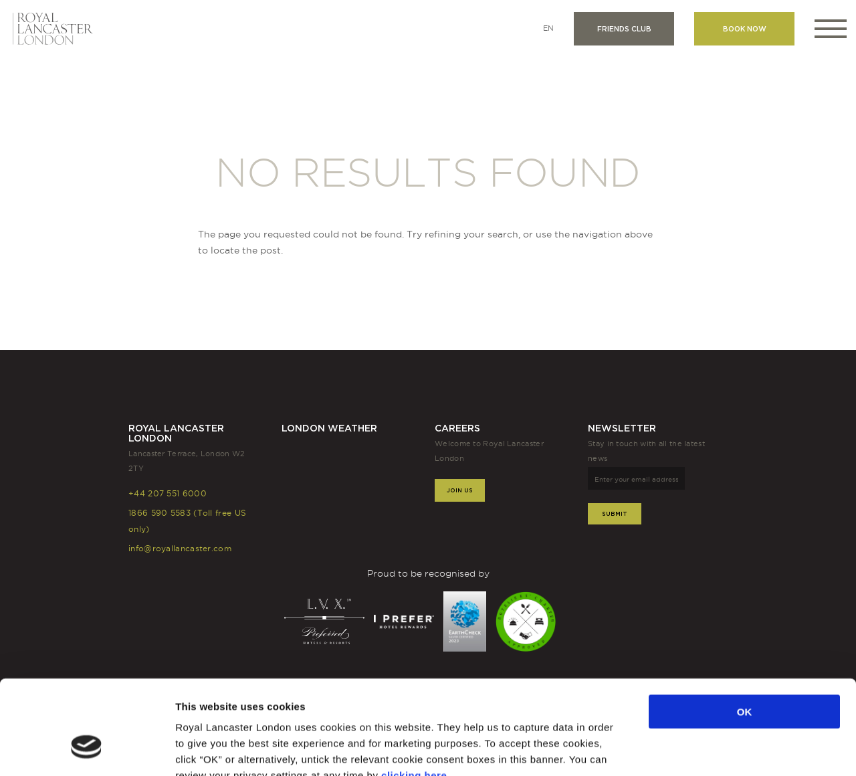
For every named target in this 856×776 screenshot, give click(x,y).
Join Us (460, 490)
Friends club (624, 29)
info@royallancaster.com (179, 548)
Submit (614, 513)
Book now (744, 29)
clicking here (414, 695)
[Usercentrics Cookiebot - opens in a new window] (86, 750)
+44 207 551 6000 (167, 493)
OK (744, 632)
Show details (696, 749)
